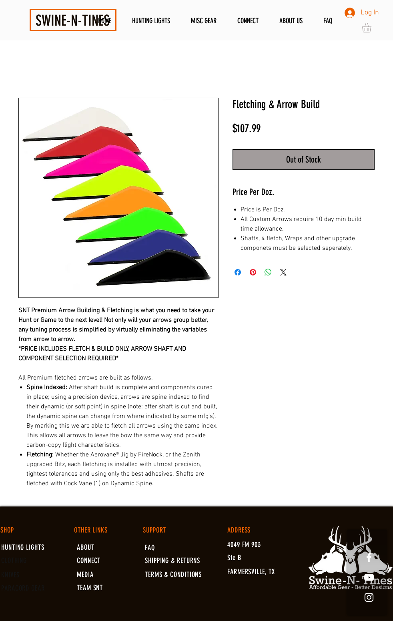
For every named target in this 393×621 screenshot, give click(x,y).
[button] (372, 27)
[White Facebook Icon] (369, 557)
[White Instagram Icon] (369, 597)
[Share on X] (283, 272)
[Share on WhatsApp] (268, 272)
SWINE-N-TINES (73, 20)
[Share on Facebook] (238, 272)
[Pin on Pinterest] (253, 272)
